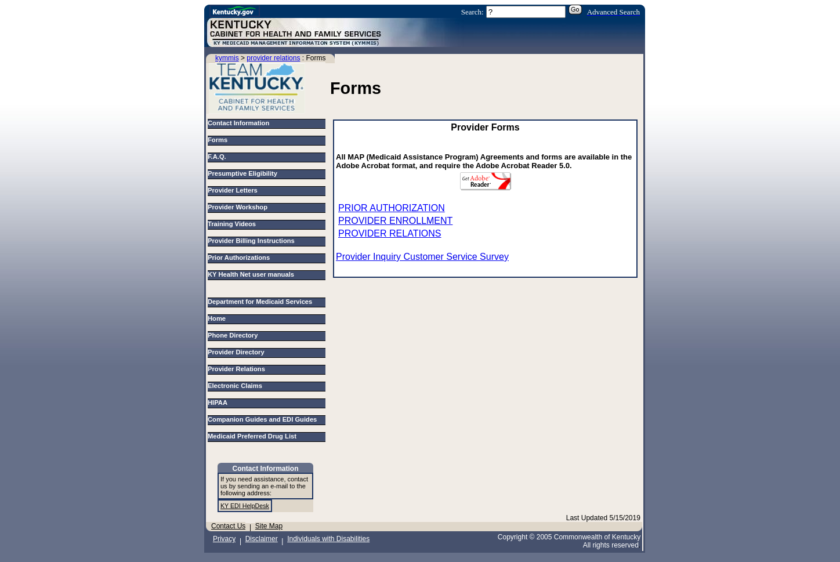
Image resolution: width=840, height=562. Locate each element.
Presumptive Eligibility (242, 173)
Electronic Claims (237, 385)
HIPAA (219, 402)
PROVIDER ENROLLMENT (395, 221)
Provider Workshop (237, 207)
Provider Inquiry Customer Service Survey (422, 257)
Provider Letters (233, 190)
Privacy (224, 539)
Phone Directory (235, 335)
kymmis (227, 58)
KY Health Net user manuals (251, 274)
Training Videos (232, 223)
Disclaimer (261, 539)
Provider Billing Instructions (251, 240)
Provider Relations (238, 368)
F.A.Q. (217, 156)
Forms (217, 139)
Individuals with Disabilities (328, 539)
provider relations (273, 58)
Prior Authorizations (239, 257)
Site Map (269, 526)
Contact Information (238, 122)
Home (218, 318)
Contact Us (228, 526)
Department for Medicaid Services (262, 301)
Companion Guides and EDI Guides (264, 419)
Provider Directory (238, 352)
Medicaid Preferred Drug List (254, 436)
